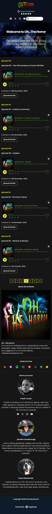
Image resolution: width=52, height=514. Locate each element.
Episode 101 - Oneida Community (15, 109)
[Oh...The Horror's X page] (14, 18)
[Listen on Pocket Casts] (29, 367)
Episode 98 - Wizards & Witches (14, 241)
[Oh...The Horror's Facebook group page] (11, 18)
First (12, 281)
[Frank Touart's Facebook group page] (19, 414)
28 (35, 281)
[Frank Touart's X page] (24, 414)
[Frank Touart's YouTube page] (33, 414)
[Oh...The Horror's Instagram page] (19, 18)
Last (39, 281)
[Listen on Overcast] (35, 367)
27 (30, 281)
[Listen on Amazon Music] (23, 367)
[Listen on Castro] (41, 367)
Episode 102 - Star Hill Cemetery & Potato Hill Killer (22, 65)
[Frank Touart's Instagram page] (28, 414)
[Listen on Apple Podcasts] (10, 367)
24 (18, 281)
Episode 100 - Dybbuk (10, 153)
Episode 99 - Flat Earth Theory (14, 197)
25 (22, 281)
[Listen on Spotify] (17, 367)
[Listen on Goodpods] (47, 367)
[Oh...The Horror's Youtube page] (23, 18)
